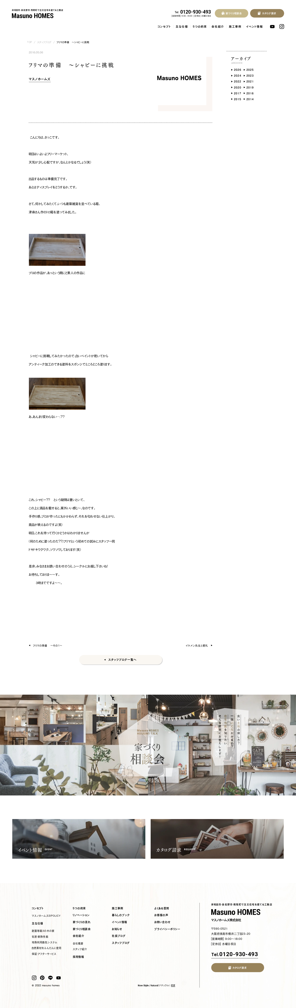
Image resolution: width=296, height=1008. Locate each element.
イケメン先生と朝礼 (197, 645)
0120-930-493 (193, 12)
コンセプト (164, 26)
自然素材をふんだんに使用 (46, 947)
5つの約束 (200, 26)
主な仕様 (182, 26)
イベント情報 (254, 26)
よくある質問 (161, 908)
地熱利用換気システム (44, 942)
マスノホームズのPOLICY (46, 915)
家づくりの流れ (82, 922)
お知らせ (117, 929)
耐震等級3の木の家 (43, 930)
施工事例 (235, 26)
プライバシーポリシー (167, 929)
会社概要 (78, 943)
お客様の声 (161, 915)
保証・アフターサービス (44, 953)
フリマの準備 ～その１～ (47, 645)
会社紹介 (218, 26)
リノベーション (81, 915)
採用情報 (78, 956)
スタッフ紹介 (80, 949)
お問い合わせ (162, 922)
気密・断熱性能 (40, 936)
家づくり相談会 (82, 929)
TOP (29, 42)
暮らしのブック (121, 915)
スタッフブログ (44, 42)
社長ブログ (119, 935)
